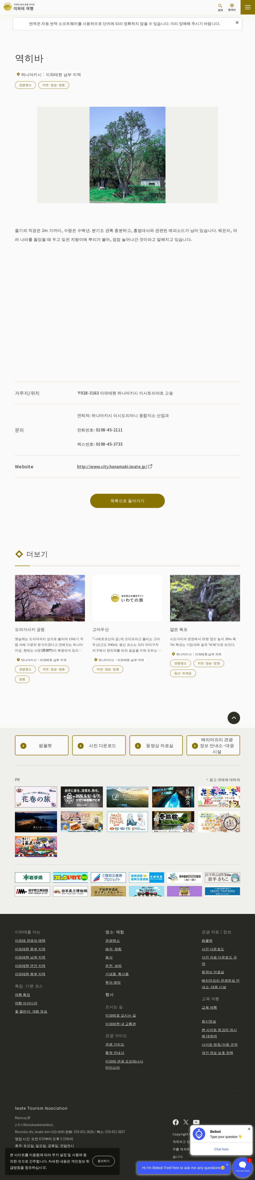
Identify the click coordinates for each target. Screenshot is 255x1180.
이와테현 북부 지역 (30, 973)
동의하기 (104, 1161)
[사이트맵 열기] (248, 7)
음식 (109, 957)
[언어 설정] (232, 7)
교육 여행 (209, 1007)
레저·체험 (113, 948)
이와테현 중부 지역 (30, 948)
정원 (22, 679)
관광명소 (25, 85)
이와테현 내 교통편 (120, 1023)
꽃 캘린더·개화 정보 (31, 1011)
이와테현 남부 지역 (30, 957)
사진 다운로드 (213, 948)
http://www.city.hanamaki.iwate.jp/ (115, 466)
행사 (109, 994)
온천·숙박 (113, 965)
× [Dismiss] (249, 1129)
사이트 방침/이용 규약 (220, 1044)
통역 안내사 (114, 1052)
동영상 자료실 (213, 971)
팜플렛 (207, 940)
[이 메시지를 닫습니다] (237, 23)
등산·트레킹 (183, 673)
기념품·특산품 (117, 973)
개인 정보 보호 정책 (217, 1052)
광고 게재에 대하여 (224, 779)
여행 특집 (22, 994)
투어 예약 (113, 982)
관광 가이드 (114, 1044)
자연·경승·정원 (54, 85)
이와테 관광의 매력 (30, 940)
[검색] (220, 7)
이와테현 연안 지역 (30, 965)
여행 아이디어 (26, 1002)
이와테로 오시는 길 (120, 1015)
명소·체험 (114, 932)
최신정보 (209, 1021)
